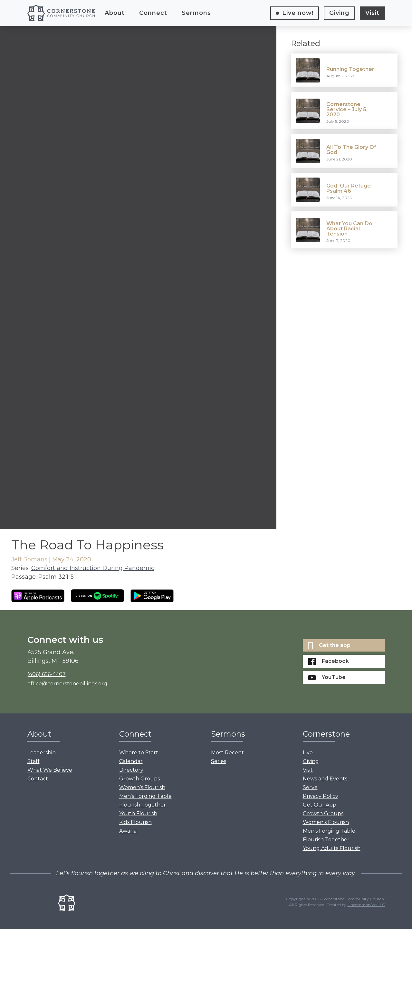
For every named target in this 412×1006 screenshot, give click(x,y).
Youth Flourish (138, 813)
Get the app (329, 645)
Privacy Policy (320, 796)
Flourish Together (142, 805)
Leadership (41, 753)
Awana (128, 831)
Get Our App (319, 805)
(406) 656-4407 (46, 674)
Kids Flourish (135, 822)
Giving (339, 12)
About (115, 12)
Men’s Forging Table (145, 796)
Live (297, 12)
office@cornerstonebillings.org (67, 684)
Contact (37, 779)
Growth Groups (139, 779)
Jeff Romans (29, 559)
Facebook (328, 661)
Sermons (196, 12)
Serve (310, 787)
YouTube (327, 677)
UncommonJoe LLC (366, 904)
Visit (372, 12)
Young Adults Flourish (331, 848)
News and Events (325, 779)
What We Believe (49, 770)
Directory (131, 770)
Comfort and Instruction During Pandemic (92, 568)
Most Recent (227, 753)
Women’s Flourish (142, 787)
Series (218, 761)
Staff (33, 761)
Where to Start (138, 753)
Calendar (131, 761)
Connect (153, 12)
